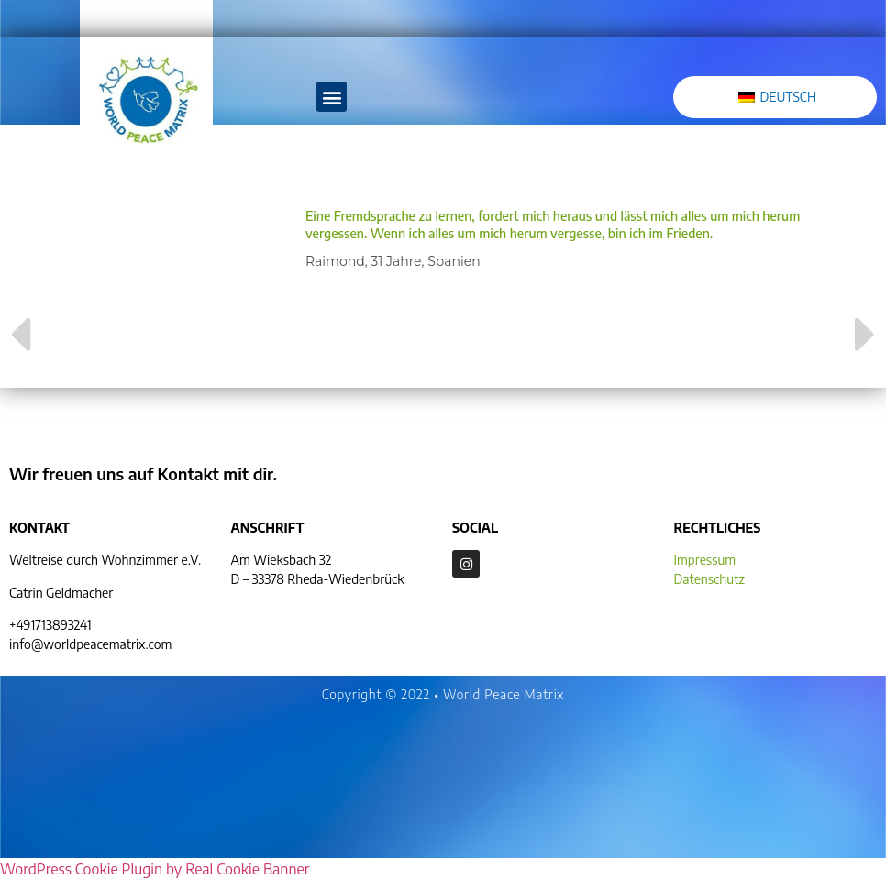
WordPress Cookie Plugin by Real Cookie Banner (155, 869)
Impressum (705, 559)
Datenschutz (709, 579)
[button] (331, 97)
